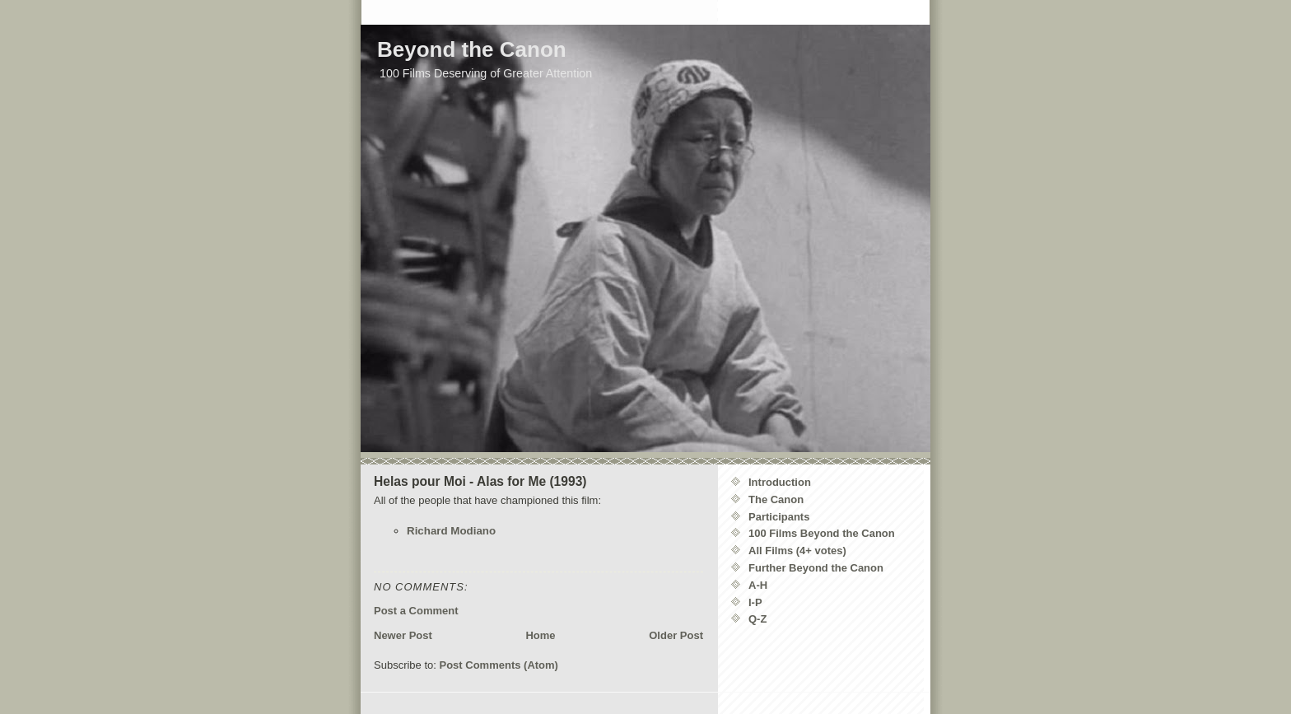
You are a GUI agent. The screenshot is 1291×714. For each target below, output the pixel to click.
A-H (757, 585)
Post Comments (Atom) (499, 665)
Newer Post (403, 635)
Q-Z (757, 619)
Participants (778, 517)
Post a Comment (416, 610)
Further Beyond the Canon (815, 568)
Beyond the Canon (471, 49)
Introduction (779, 482)
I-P (755, 602)
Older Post (676, 635)
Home (540, 635)
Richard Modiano (451, 531)
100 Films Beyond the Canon (821, 533)
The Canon (776, 499)
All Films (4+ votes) (797, 550)
